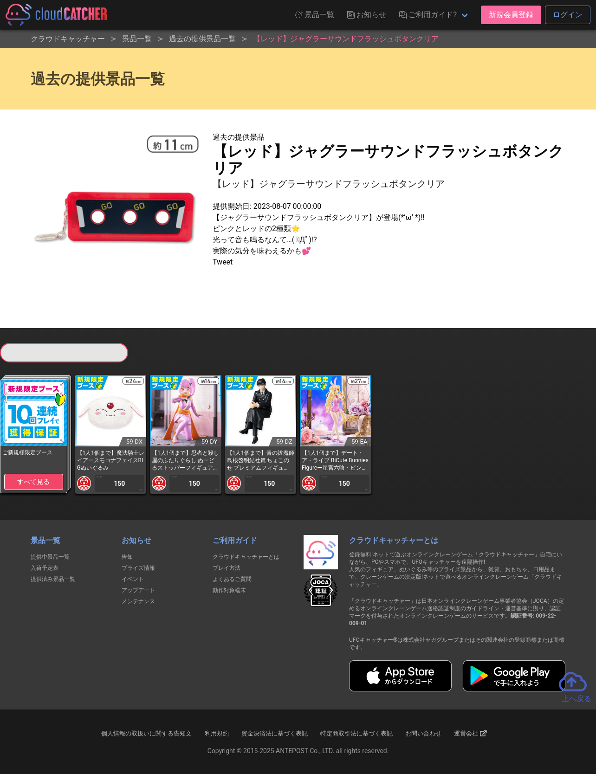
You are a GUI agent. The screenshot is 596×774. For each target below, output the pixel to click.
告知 (127, 557)
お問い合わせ (423, 733)
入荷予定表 (44, 568)
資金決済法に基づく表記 (274, 733)
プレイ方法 (226, 568)
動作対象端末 (229, 590)
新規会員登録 (511, 14)
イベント (133, 579)
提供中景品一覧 (50, 557)
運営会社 (470, 733)
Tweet (223, 262)
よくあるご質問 (232, 579)
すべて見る (33, 481)
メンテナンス (138, 601)
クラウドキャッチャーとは (246, 557)
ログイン (568, 14)
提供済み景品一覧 (53, 579)
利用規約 (217, 733)
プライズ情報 (138, 568)
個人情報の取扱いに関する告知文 (146, 733)
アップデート (138, 590)
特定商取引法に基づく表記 (356, 733)
